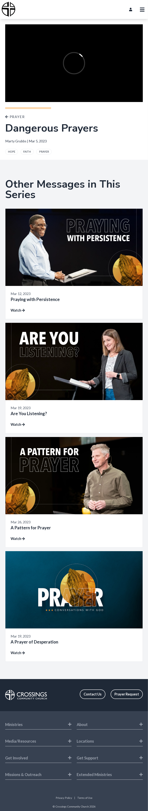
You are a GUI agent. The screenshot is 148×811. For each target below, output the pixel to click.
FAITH (27, 151)
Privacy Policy (64, 797)
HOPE (11, 151)
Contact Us (93, 694)
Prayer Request (126, 694)
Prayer (15, 117)
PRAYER (44, 151)
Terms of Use (84, 797)
